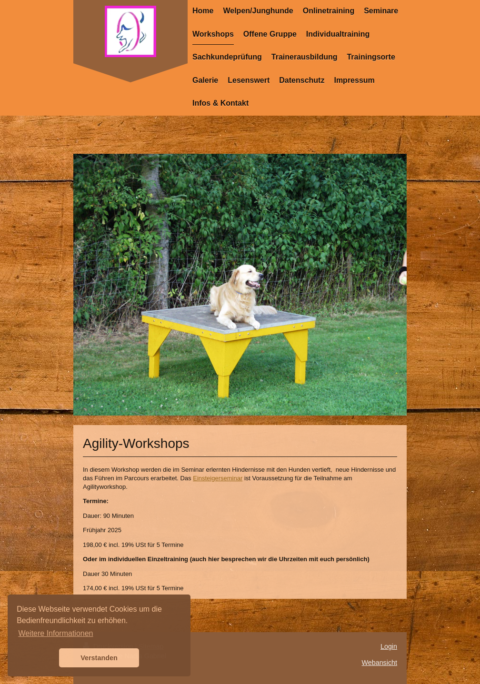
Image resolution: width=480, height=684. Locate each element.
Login (388, 646)
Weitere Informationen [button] (55, 633)
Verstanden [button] (99, 658)
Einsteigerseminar (217, 478)
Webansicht (379, 662)
